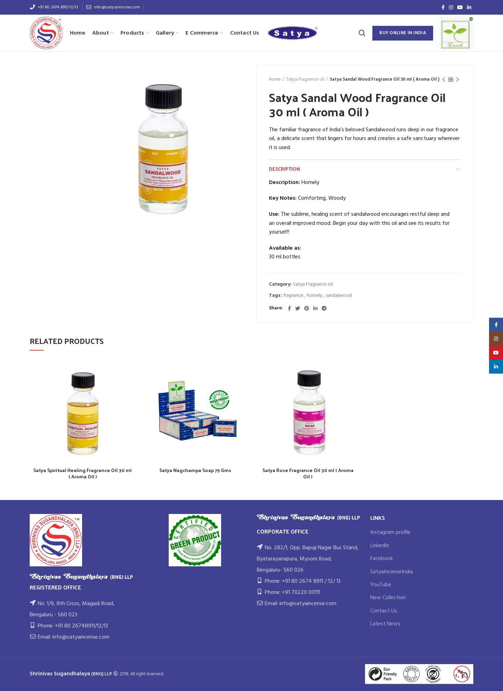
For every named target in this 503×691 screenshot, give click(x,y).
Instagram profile (390, 532)
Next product (457, 80)
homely (314, 296)
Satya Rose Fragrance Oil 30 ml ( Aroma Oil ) (307, 473)
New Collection (388, 597)
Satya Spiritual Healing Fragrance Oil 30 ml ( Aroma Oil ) (82, 473)
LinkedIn (379, 545)
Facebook (381, 558)
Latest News (385, 623)
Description (284, 168)
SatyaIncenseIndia (391, 571)
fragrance (293, 296)
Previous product (444, 80)
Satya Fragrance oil (305, 79)
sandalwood (339, 296)
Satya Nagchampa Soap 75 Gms (195, 470)
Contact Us (383, 611)
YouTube (380, 584)
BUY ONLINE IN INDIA (402, 33)
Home (275, 79)
